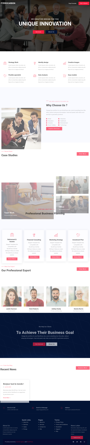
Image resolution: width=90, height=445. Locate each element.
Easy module (72, 81)
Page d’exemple (72, 3)
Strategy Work (13, 68)
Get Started (39, 346)
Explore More (82, 370)
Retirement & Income (12, 262)
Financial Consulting (34, 260)
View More (82, 156)
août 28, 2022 (8, 402)
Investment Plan (78, 260)
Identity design (43, 68)
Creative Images (73, 68)
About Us (51, 32)
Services (38, 32)
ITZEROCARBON (8, 3)
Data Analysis (43, 81)
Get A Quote (84, 3)
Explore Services (54, 131)
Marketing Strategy (56, 260)
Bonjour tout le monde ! (13, 398)
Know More (12, 280)
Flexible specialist (14, 81)
